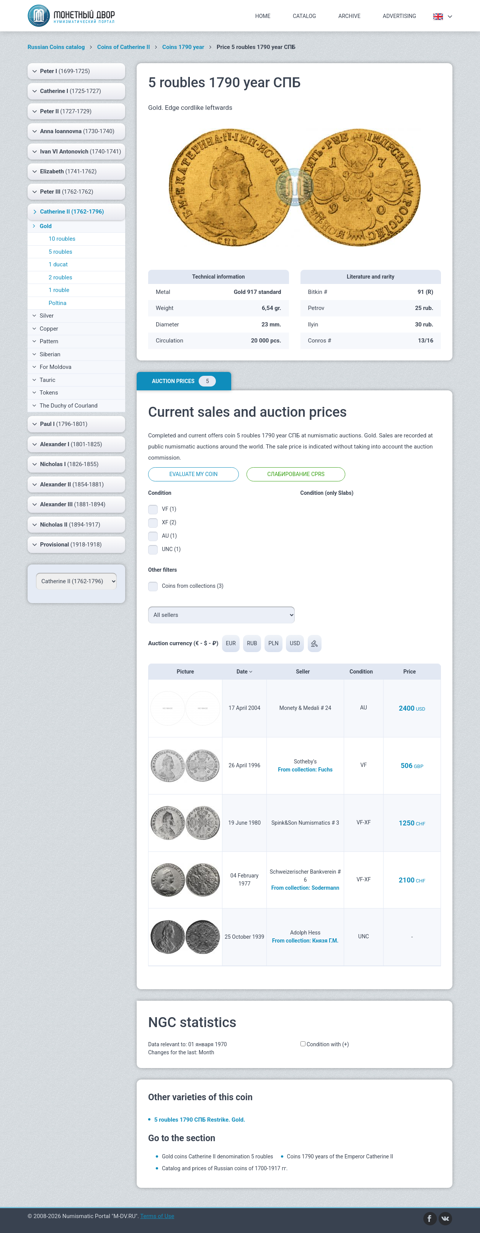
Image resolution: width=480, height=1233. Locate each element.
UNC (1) (171, 549)
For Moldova (52, 367)
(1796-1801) (60, 424)
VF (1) (169, 509)
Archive (349, 16)
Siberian (46, 354)
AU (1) (169, 536)
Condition (363, 672)
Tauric (44, 380)
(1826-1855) (65, 464)
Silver (43, 315)
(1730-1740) (73, 131)
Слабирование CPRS (296, 474)
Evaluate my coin (193, 474)
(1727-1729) (61, 111)
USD (295, 643)
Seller (305, 672)
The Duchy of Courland (65, 405)
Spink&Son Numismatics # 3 (305, 823)
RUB (252, 643)
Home (263, 16)
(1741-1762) (64, 171)
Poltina (58, 303)
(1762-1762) (62, 192)
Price (412, 672)
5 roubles (60, 251)
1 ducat (58, 264)
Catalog (304, 16)
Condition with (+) (328, 1044)
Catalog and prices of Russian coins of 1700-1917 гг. (224, 1168)
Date (244, 672)
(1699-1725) (61, 71)
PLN (274, 643)
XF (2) (169, 522)
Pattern (45, 341)
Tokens (45, 392)
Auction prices (184, 381)
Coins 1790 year (183, 47)
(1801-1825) (67, 444)
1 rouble (59, 290)
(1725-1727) (66, 91)
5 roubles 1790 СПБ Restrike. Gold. (199, 1119)
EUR (231, 643)
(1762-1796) (67, 211)
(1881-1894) (69, 504)
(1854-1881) (68, 484)
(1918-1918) (67, 544)
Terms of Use (157, 1216)
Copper (45, 328)
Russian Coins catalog (56, 47)
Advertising (399, 16)
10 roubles (62, 238)
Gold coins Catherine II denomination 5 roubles (217, 1156)
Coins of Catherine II (123, 47)
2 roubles (60, 277)
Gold (41, 226)
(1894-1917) (66, 524)
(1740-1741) (76, 151)
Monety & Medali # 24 (305, 708)
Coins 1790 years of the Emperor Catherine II (340, 1156)
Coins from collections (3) (193, 586)
